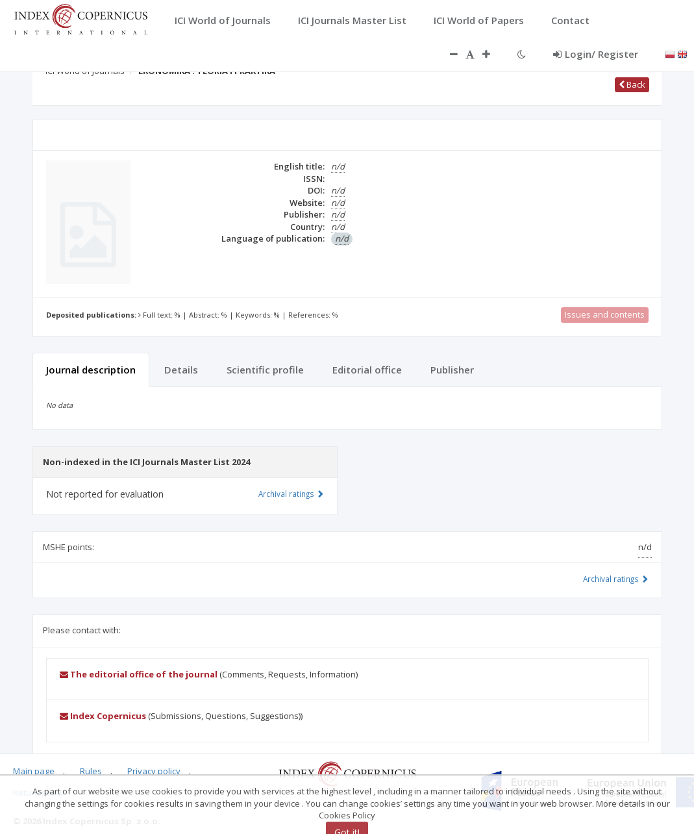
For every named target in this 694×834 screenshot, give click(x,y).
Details (181, 369)
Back (632, 84)
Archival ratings (616, 579)
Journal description (91, 369)
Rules (91, 771)
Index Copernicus (103, 716)
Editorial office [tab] (367, 369)
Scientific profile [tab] (265, 369)
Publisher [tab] (452, 369)
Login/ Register (595, 53)
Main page (34, 771)
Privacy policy (153, 771)
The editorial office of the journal (138, 674)
